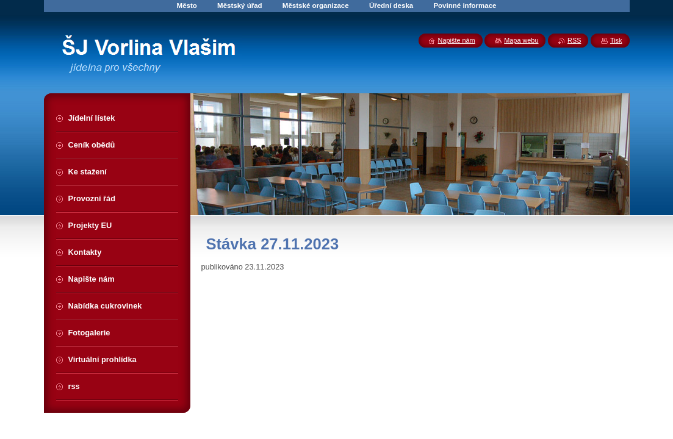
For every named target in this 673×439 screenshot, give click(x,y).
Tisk (616, 40)
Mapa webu (521, 40)
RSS (574, 40)
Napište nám (456, 40)
